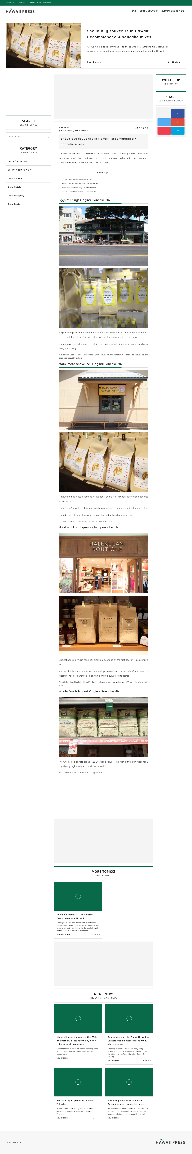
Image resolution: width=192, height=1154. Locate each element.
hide (108, 173)
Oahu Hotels (14, 187)
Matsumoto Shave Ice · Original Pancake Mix (80, 183)
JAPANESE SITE (13, 1142)
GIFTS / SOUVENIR (149, 11)
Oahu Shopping (16, 195)
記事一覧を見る (141, 127)
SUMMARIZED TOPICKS (173, 11)
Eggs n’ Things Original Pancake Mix (77, 179)
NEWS (133, 11)
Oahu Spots (14, 204)
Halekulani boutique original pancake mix (79, 187)
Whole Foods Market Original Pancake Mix (79, 192)
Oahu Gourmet (15, 178)
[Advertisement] (79, 96)
